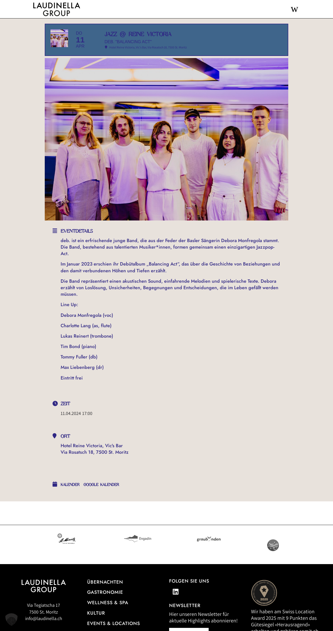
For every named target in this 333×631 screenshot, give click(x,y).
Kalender (70, 500)
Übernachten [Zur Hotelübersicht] (105, 597)
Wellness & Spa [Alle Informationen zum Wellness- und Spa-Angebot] (107, 618)
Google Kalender (101, 500)
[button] (11, 619)
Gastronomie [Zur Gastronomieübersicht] (105, 608)
